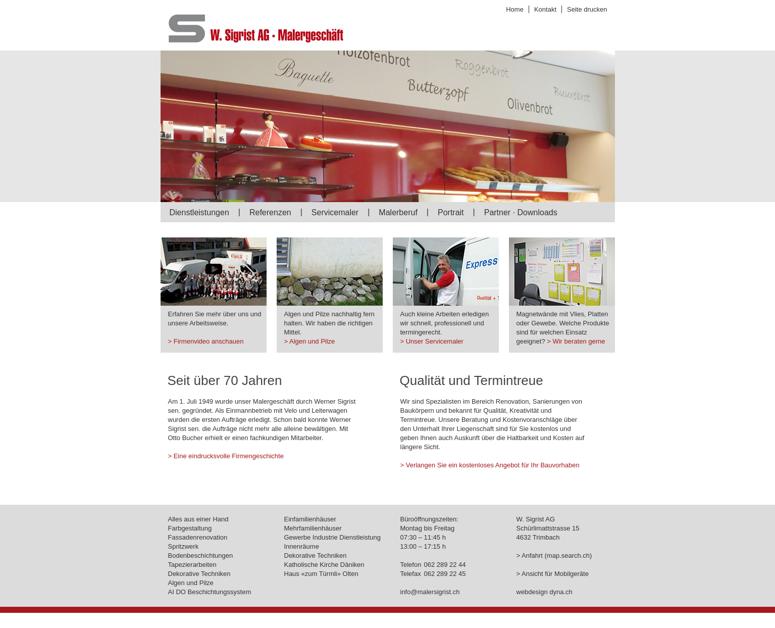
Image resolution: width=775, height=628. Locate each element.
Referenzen (270, 212)
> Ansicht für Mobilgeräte (552, 573)
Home (515, 9)
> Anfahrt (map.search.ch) (554, 555)
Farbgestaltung (190, 528)
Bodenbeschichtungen (200, 555)
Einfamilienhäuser (310, 519)
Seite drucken (587, 9)
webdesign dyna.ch (544, 592)
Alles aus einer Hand (198, 519)
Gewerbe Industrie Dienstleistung (332, 537)
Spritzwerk (183, 546)
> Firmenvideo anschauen (206, 341)
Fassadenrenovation (198, 537)
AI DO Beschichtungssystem (209, 592)
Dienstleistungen (199, 212)
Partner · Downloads (520, 212)
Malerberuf (398, 212)
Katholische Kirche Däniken (324, 564)
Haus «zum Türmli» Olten (321, 573)
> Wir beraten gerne (576, 341)
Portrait (451, 212)
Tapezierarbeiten (192, 564)
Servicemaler (335, 212)
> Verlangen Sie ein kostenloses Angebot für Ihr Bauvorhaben (490, 465)
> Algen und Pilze (309, 341)
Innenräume (301, 546)
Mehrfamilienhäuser (313, 528)
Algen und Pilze (191, 583)
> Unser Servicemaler (431, 341)
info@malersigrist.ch (430, 592)
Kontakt (545, 9)
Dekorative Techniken (199, 573)
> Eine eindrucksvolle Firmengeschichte (226, 456)
